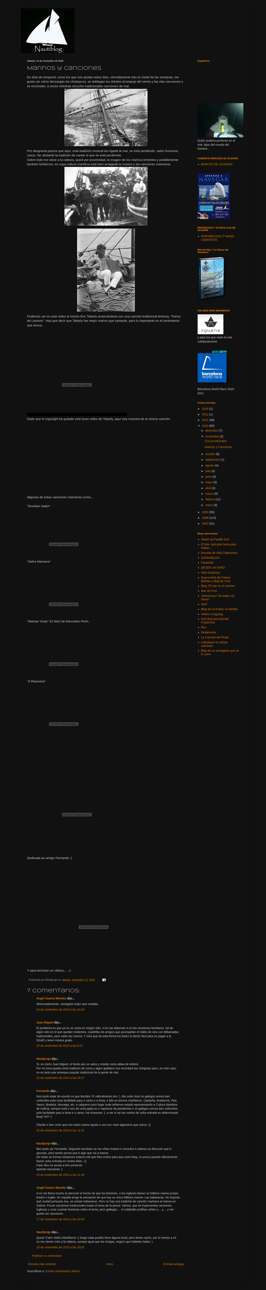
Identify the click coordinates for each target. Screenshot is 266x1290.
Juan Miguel (44, 1022)
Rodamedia (208, 632)
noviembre (212, 436)
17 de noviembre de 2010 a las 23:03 (60, 1219)
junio (208, 476)
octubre (210, 454)
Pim (203, 627)
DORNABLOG (210, 557)
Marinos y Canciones (218, 447)
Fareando (207, 562)
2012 (205, 414)
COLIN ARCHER (216, 441)
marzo (209, 493)
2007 (205, 523)
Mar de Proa (209, 590)
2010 (205, 425)
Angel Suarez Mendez (51, 998)
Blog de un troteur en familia (219, 609)
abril (208, 488)
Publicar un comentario (47, 1255)
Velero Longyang (212, 614)
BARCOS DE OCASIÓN (217, 164)
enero (209, 505)
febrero (210, 499)
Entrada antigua (173, 1264)
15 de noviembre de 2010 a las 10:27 (60, 1077)
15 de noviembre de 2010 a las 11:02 (60, 1130)
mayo (209, 482)
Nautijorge (43, 1058)
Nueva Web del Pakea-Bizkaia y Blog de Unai (216, 579)
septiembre (212, 459)
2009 (205, 512)
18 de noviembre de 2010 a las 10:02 (60, 1247)
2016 (205, 408)
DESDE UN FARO (213, 567)
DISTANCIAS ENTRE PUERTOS (215, 620)
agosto (210, 465)
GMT (204, 604)
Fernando (43, 1091)
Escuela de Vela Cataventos (219, 552)
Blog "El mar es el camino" (218, 585)
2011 (205, 420)
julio (208, 471)
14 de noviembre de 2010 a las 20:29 (60, 1009)
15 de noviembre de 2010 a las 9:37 (59, 1045)
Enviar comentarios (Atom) (63, 1271)
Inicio (109, 1264)
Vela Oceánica (210, 572)
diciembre (212, 430)
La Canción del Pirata (215, 637)
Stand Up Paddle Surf (215, 539)
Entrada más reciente (42, 1264)
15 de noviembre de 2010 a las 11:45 (60, 1174)
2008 (205, 517)
